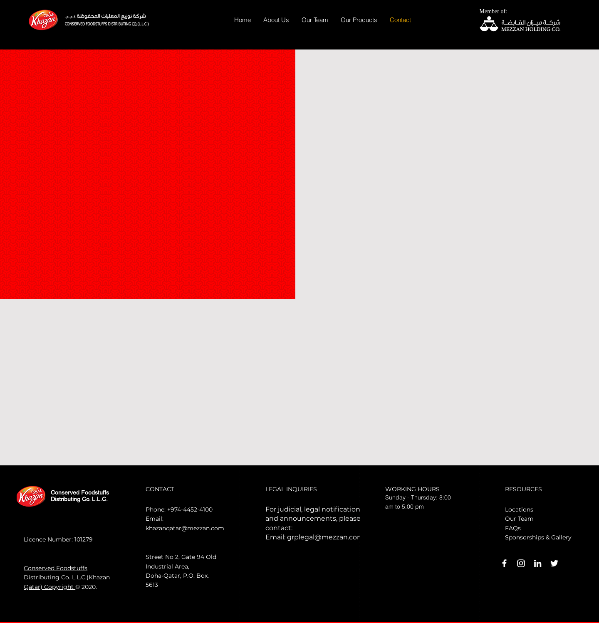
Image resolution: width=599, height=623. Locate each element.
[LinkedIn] (537, 563)
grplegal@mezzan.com (325, 537)
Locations (519, 509)
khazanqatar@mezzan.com (185, 528)
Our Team (519, 518)
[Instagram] (521, 563)
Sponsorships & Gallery (538, 537)
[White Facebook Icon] (504, 563)
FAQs (513, 528)
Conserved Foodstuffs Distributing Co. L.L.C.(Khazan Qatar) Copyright (67, 577)
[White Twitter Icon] (554, 563)
